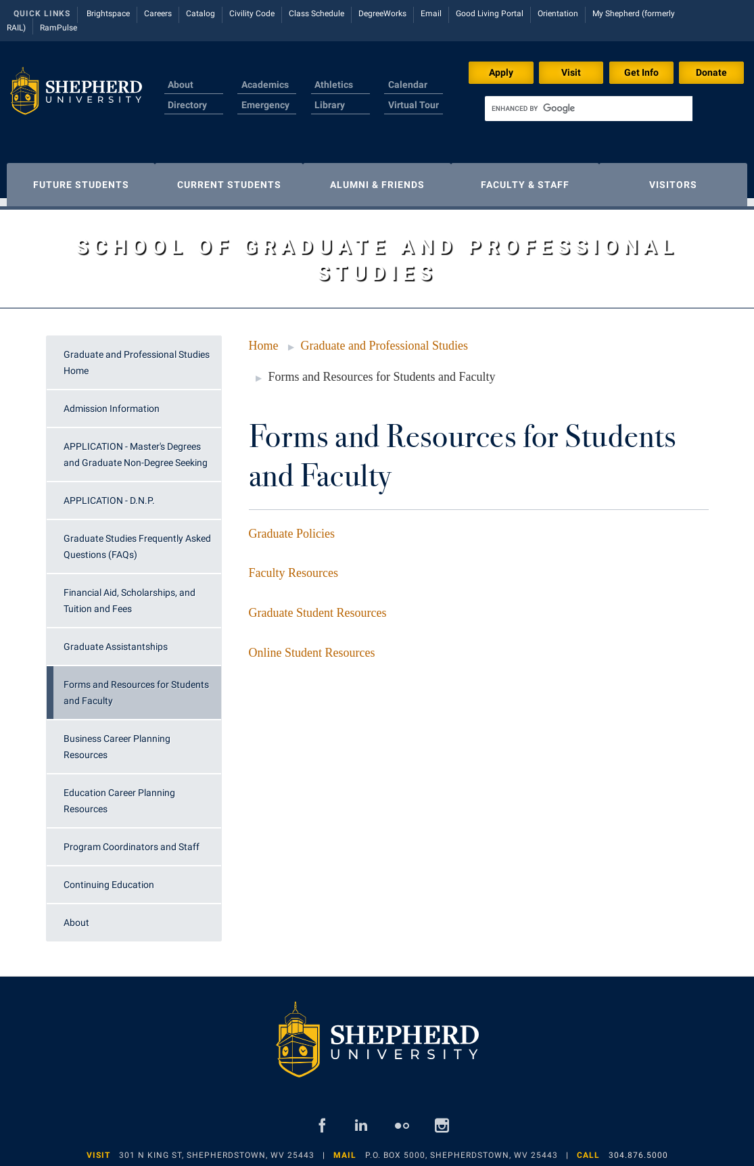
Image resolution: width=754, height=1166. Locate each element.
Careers (158, 13)
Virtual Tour (413, 104)
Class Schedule (316, 13)
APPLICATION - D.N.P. (109, 493)
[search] (588, 108)
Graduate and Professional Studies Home (137, 355)
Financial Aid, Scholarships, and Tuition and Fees (129, 593)
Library (329, 104)
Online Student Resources (312, 646)
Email (431, 13)
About (180, 84)
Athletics (333, 84)
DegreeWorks (382, 13)
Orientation (558, 13)
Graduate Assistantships (116, 639)
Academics (265, 84)
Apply (501, 72)
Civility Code (252, 13)
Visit (571, 72)
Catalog (200, 13)
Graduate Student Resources (318, 606)
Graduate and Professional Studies (384, 339)
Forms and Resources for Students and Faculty (136, 685)
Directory (187, 104)
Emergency (265, 104)
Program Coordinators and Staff (131, 840)
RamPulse (58, 27)
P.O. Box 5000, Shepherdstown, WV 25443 (461, 1148)
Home (264, 339)
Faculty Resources (293, 566)
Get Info (641, 72)
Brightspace (108, 13)
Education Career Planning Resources (119, 794)
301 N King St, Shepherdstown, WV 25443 (216, 1148)
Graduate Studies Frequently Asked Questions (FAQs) (137, 539)
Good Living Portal (489, 13)
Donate (711, 72)
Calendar (407, 84)
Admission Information (112, 401)
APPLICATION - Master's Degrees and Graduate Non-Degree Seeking (136, 447)
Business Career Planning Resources (117, 739)
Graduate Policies (292, 527)
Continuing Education (109, 877)
